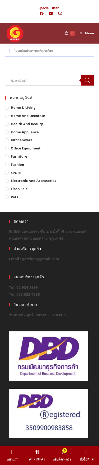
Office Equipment (26, 148)
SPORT (16, 172)
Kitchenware (21, 140)
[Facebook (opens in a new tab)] (41, 13)
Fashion (17, 164)
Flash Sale (19, 188)
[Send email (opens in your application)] (59, 13)
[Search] (87, 80)
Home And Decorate (28, 115)
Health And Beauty (27, 123)
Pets (14, 197)
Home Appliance (25, 132)
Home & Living (23, 107)
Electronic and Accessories (33, 180)
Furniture (19, 156)
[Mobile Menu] (85, 33)
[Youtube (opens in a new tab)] (51, 13)
